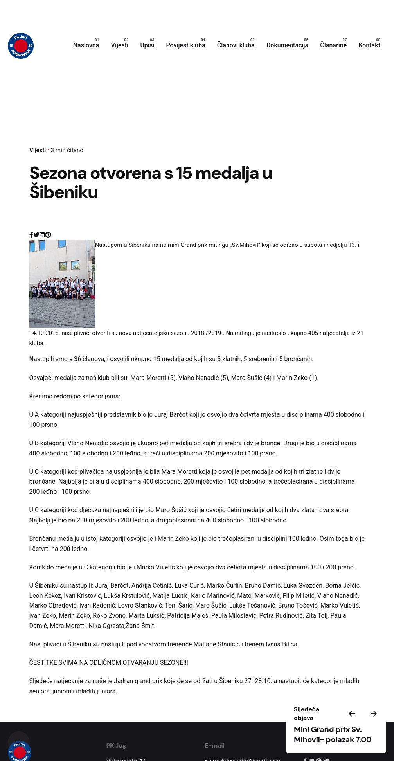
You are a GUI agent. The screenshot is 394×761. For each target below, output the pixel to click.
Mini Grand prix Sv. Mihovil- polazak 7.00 (332, 734)
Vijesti (37, 150)
